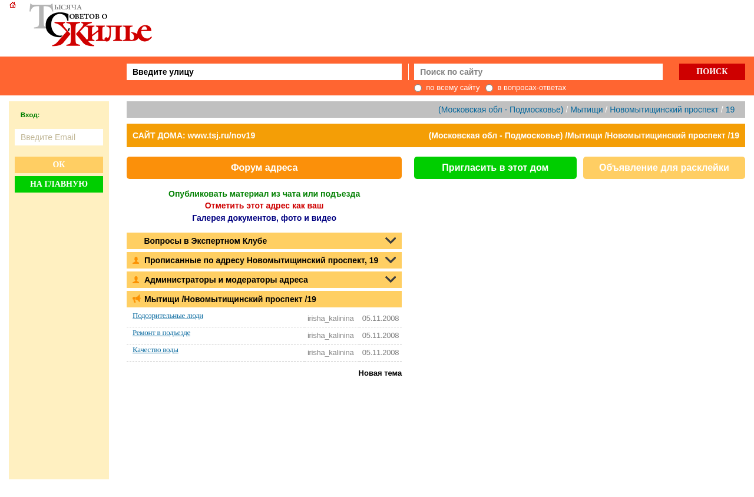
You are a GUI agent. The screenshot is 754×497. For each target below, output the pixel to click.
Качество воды (155, 349)
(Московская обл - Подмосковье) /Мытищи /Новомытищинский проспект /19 (584, 135)
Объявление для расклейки (664, 168)
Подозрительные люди (168, 315)
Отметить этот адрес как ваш (264, 205)
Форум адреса (264, 168)
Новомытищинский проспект (664, 109)
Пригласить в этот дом (495, 168)
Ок (58, 164)
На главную (59, 184)
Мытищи (586, 109)
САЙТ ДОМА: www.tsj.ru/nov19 (194, 135)
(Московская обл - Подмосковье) (500, 109)
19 (730, 109)
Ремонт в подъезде (161, 332)
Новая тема (380, 373)
